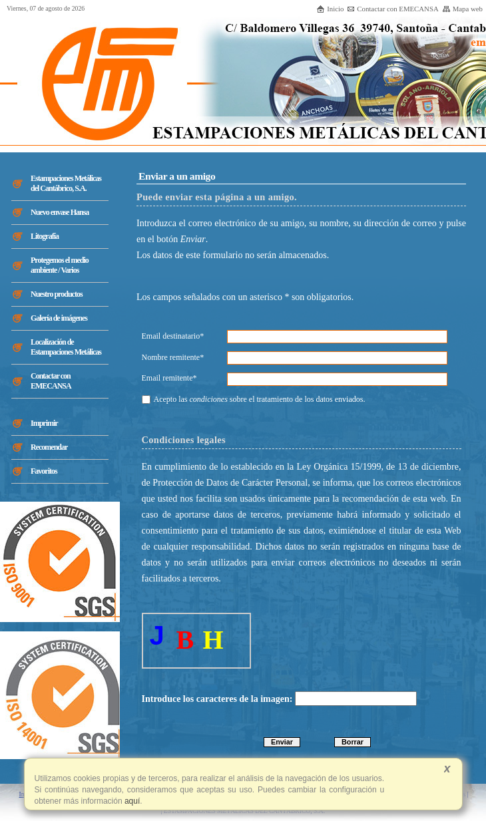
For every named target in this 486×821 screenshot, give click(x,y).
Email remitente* (169, 378)
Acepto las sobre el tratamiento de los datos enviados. (253, 399)
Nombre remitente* (173, 357)
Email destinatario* (173, 336)
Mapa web (462, 9)
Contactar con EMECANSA (392, 9)
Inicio (330, 9)
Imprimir (44, 423)
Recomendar (49, 447)
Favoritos (44, 471)
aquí (131, 801)
